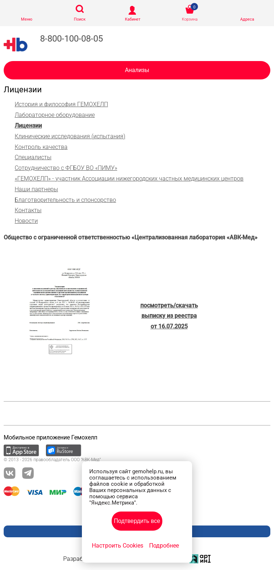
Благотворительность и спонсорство (65, 199)
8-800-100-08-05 (71, 38)
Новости (26, 220)
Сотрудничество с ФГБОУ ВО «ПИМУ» (66, 167)
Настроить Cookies (117, 545)
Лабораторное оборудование (55, 114)
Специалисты (33, 157)
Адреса (247, 19)
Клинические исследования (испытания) (70, 136)
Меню (26, 19)
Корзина (190, 19)
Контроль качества (41, 146)
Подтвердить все (137, 521)
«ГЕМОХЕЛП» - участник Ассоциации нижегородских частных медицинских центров (129, 178)
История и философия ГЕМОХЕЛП (61, 104)
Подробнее (164, 545)
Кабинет (132, 19)
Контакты (28, 210)
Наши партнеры (36, 189)
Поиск (80, 19)
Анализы (137, 70)
